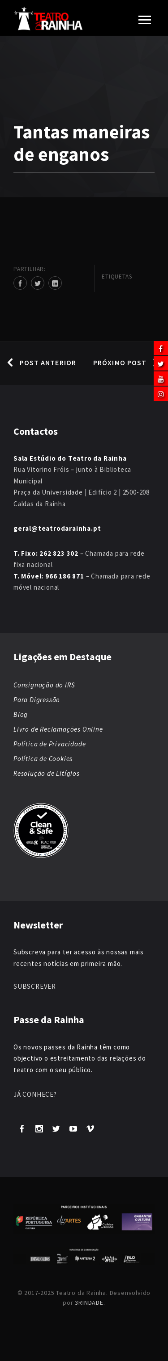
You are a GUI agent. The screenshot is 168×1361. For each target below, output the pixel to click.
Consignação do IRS (44, 685)
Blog (20, 714)
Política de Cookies (43, 758)
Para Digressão (36, 699)
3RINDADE (89, 1303)
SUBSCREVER (34, 986)
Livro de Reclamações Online (58, 729)
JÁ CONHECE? (35, 1094)
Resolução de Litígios (46, 773)
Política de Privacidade (49, 744)
